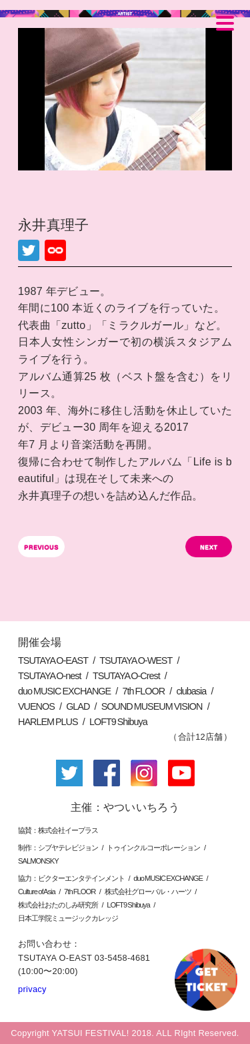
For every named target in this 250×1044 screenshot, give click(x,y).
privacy (32, 989)
